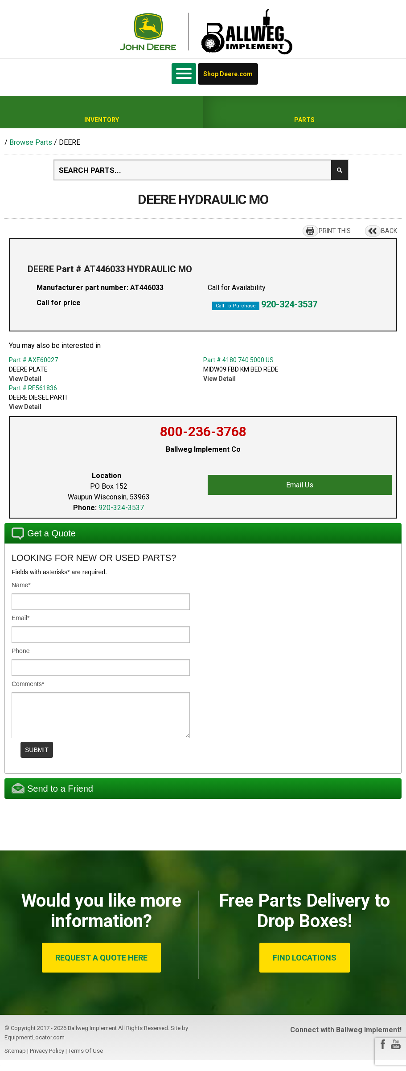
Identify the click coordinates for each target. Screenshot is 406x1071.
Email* (20, 617)
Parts (304, 119)
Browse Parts (30, 142)
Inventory (101, 119)
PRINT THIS (335, 230)
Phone (20, 650)
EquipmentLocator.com (34, 1037)
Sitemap (15, 1050)
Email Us (299, 485)
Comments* (28, 683)
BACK (389, 230)
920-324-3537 (289, 304)
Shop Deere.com (228, 74)
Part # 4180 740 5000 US (238, 360)
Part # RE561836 (33, 388)
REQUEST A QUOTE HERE (101, 957)
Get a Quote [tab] (44, 533)
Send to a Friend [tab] (52, 788)
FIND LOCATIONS (304, 957)
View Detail (25, 378)
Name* (21, 585)
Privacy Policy (47, 1050)
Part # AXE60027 (33, 360)
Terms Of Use (85, 1050)
